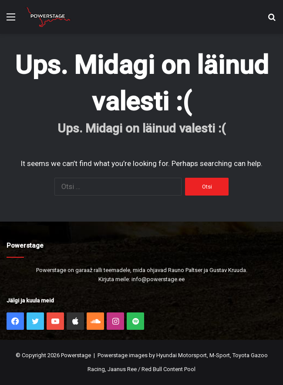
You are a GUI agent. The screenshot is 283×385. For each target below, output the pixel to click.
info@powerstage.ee (158, 279)
